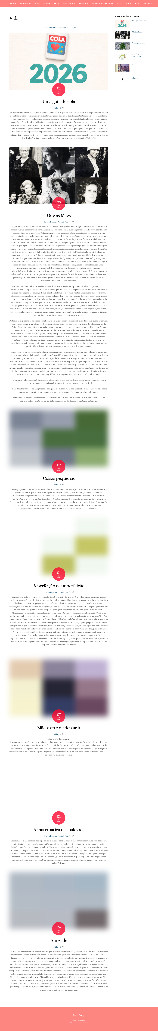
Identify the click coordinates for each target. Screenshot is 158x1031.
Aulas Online (133, 3)
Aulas (119, 3)
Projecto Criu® (51, 3)
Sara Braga (78, 1020)
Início (13, 3)
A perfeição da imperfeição (58, 585)
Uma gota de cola (59, 101)
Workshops (69, 3)
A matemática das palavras (58, 829)
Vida (74, 28)
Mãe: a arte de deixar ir (58, 727)
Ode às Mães (59, 215)
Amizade (58, 940)
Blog (36, 3)
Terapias (83, 3)
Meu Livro (25, 3)
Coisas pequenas (59, 478)
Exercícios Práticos (102, 3)
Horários (148, 3)
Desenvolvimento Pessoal (56, 28)
